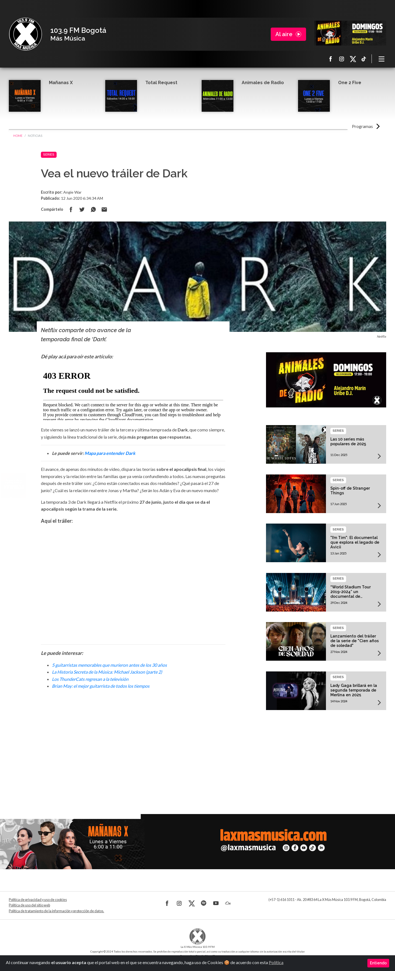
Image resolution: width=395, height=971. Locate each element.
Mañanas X (61, 82)
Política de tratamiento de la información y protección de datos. (56, 911)
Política (276, 962)
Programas (362, 126)
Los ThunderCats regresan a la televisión (90, 679)
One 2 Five (349, 82)
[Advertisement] (133, 744)
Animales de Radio (263, 82)
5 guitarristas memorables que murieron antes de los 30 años (109, 665)
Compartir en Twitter (82, 209)
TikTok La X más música (363, 58)
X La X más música (352, 58)
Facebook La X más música (330, 58)
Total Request (161, 82)
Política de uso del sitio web (29, 905)
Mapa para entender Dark (110, 453)
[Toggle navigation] (381, 58)
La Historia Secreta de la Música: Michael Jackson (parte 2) (107, 671)
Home (17, 135)
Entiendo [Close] (378, 963)
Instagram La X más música (341, 58)
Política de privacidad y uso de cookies (38, 900)
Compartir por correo (104, 209)
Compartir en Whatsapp (93, 209)
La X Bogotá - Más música (25, 34)
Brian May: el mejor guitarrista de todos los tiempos (100, 686)
